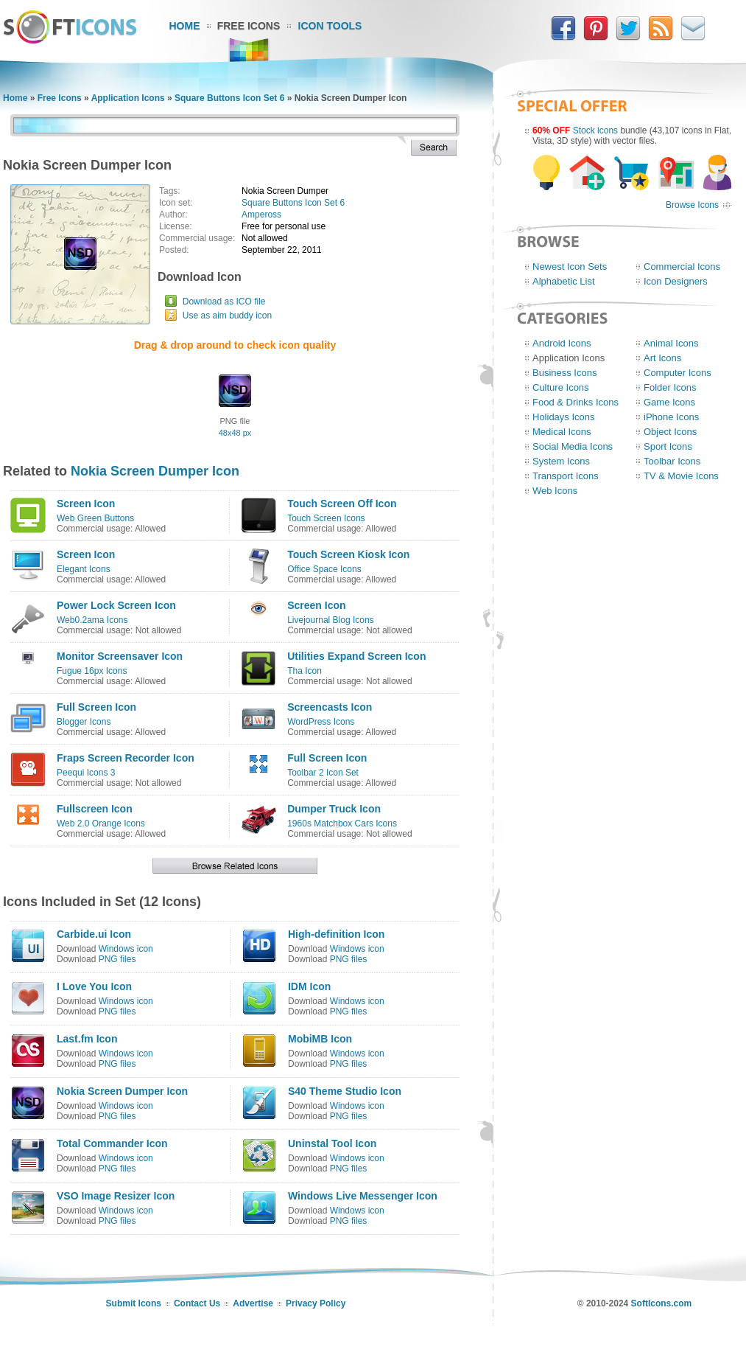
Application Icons (128, 98)
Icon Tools (330, 26)
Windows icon (126, 949)
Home (184, 26)
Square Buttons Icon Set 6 (229, 98)
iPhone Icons (671, 416)
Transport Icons (565, 475)
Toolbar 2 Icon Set (323, 772)
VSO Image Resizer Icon (116, 1196)
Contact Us (197, 1303)
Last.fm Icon (87, 1039)
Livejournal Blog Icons (330, 620)
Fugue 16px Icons (92, 671)
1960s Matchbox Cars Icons (342, 823)
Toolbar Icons (672, 461)
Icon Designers (676, 281)
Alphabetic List (563, 281)
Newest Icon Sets (569, 266)
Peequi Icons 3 (86, 772)
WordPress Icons (320, 722)
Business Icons (564, 372)
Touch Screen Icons (326, 518)
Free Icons (249, 26)
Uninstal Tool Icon (332, 1143)
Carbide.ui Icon (94, 934)
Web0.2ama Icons (92, 620)
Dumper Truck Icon (334, 809)
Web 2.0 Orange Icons (101, 823)
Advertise (253, 1303)
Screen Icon (86, 503)
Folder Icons (670, 387)
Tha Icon (304, 671)
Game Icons (669, 402)
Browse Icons (692, 205)
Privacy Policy (315, 1303)
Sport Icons (668, 446)
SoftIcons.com (661, 1303)
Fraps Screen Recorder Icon (125, 758)
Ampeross (261, 214)
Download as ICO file (224, 301)
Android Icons (561, 343)
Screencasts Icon (329, 707)
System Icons (561, 461)
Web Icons (554, 490)
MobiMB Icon (320, 1039)
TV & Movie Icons (681, 475)
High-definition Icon (336, 934)
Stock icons (595, 130)
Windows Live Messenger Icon (362, 1196)
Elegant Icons (83, 569)
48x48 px (235, 432)
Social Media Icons (572, 446)
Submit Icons (133, 1303)
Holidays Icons (563, 416)
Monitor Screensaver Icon (120, 656)
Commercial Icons (682, 266)
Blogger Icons (83, 722)
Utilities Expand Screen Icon (356, 656)
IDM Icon (309, 986)
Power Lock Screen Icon (116, 605)
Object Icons (670, 431)
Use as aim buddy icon (227, 315)
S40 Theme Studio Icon (344, 1091)
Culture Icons (560, 387)
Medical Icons (561, 431)
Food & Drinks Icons (575, 402)
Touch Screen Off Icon (341, 503)
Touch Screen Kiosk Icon (348, 554)
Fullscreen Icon (95, 809)
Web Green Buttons (95, 518)
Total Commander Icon (112, 1143)
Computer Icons (677, 372)
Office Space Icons (324, 569)
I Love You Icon (94, 986)
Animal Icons (671, 343)
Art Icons (662, 357)
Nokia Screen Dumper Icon (155, 471)
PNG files (117, 959)
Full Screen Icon (96, 707)
